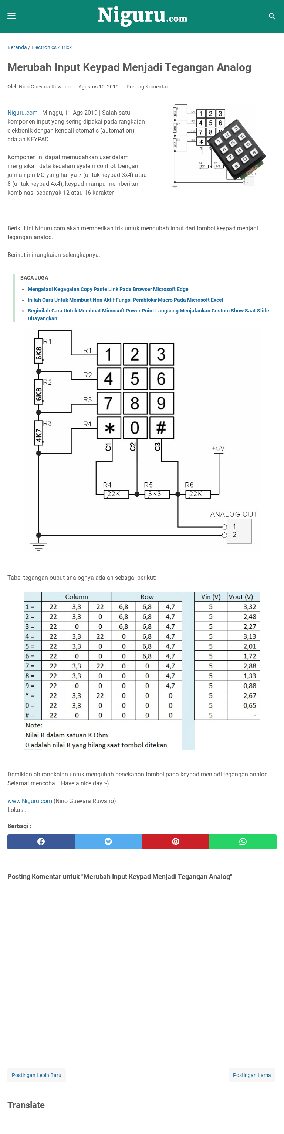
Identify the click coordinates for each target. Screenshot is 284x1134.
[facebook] (41, 841)
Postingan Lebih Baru (36, 1075)
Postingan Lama (252, 1075)
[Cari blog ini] (272, 16)
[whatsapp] (243, 841)
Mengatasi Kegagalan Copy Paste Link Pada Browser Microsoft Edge (108, 289)
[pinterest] (175, 841)
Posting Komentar (147, 87)
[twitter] (108, 841)
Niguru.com (22, 112)
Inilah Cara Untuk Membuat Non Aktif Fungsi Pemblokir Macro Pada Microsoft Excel (125, 300)
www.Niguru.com (29, 800)
